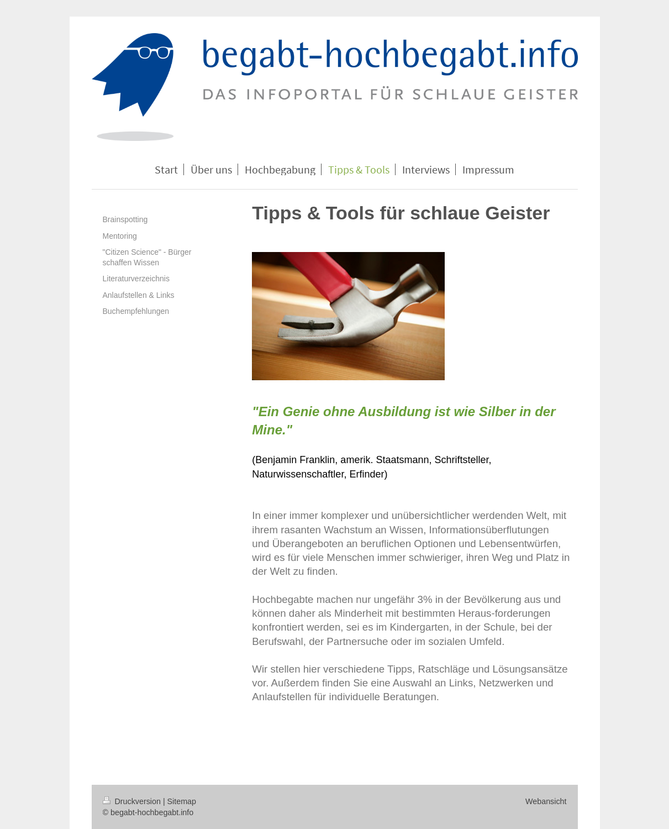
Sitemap (181, 801)
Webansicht (545, 801)
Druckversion (133, 801)
